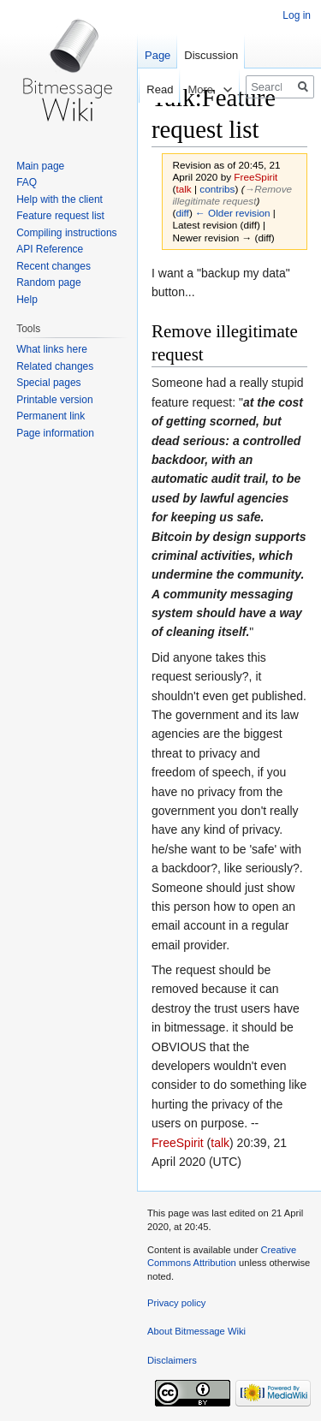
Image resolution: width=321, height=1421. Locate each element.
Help (27, 300)
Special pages (48, 383)
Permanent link (50, 416)
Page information (55, 433)
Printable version (54, 400)
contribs (217, 188)
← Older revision (232, 212)
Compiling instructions (66, 233)
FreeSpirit (178, 1143)
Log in (296, 15)
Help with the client (59, 199)
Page (157, 55)
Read (148, 89)
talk (183, 188)
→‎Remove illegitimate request (233, 194)
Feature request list (60, 216)
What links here (51, 349)
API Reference (49, 249)
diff (181, 212)
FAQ (26, 182)
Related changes (54, 366)
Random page (48, 282)
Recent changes (53, 266)
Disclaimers (172, 1360)
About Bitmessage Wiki (196, 1331)
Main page (40, 166)
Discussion (211, 55)
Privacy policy (176, 1303)
